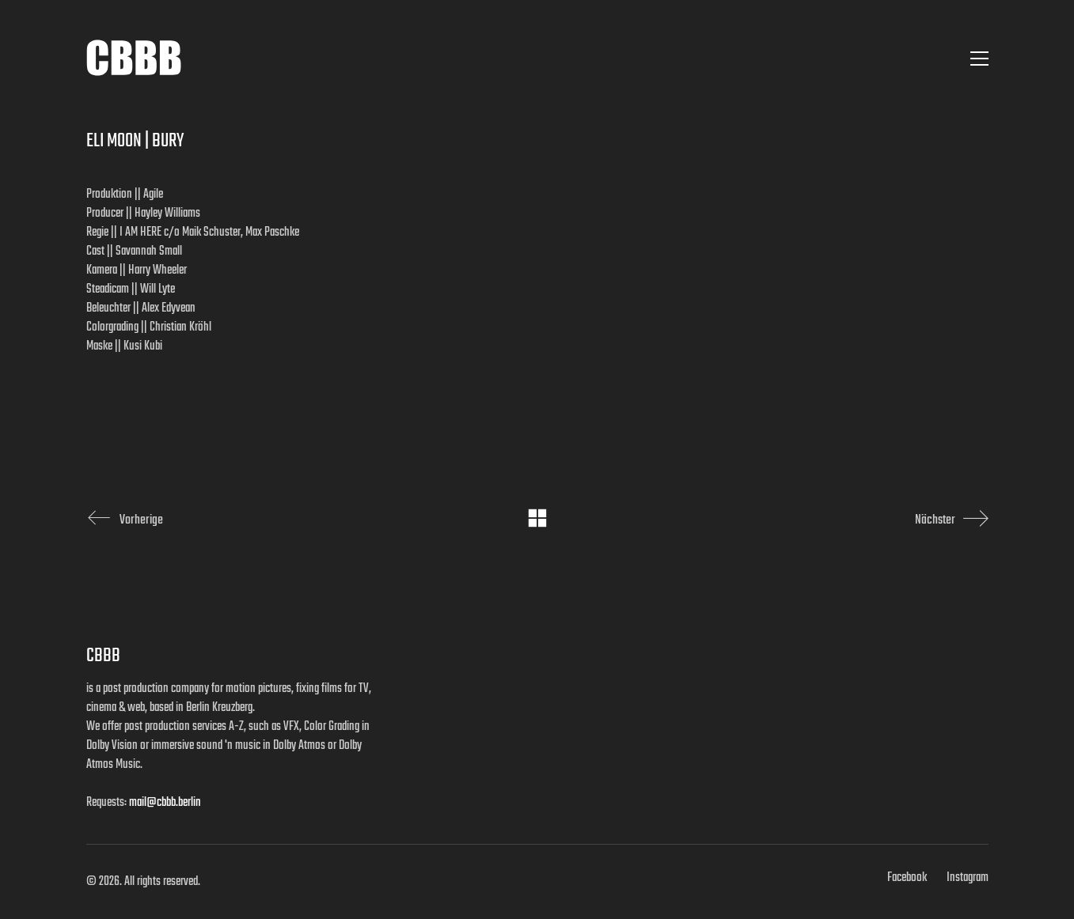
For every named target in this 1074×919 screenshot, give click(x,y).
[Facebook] (907, 877)
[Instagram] (968, 877)
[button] (979, 58)
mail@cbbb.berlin (165, 802)
